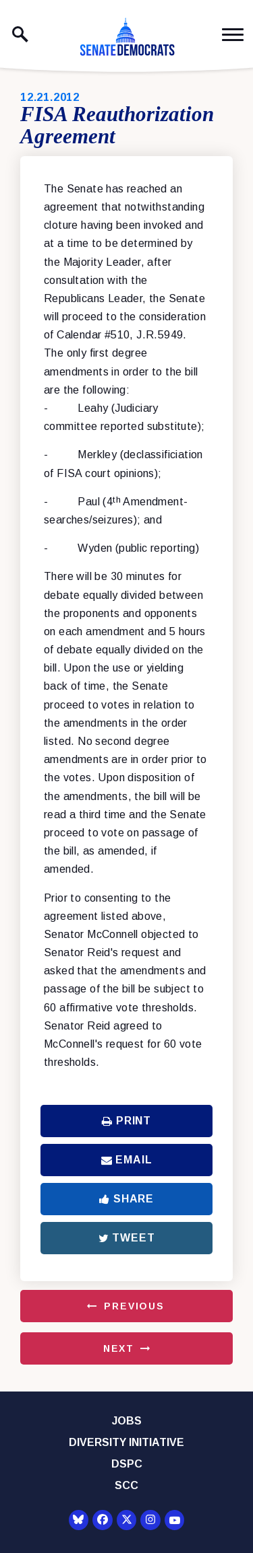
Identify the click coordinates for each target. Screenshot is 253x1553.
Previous (134, 1306)
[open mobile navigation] (233, 34)
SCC (126, 1485)
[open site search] (20, 34)
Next (118, 1348)
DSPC (126, 1464)
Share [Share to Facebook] (126, 1198)
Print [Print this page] (126, 1120)
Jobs (127, 1420)
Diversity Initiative (126, 1442)
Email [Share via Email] (126, 1159)
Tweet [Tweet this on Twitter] (127, 1237)
